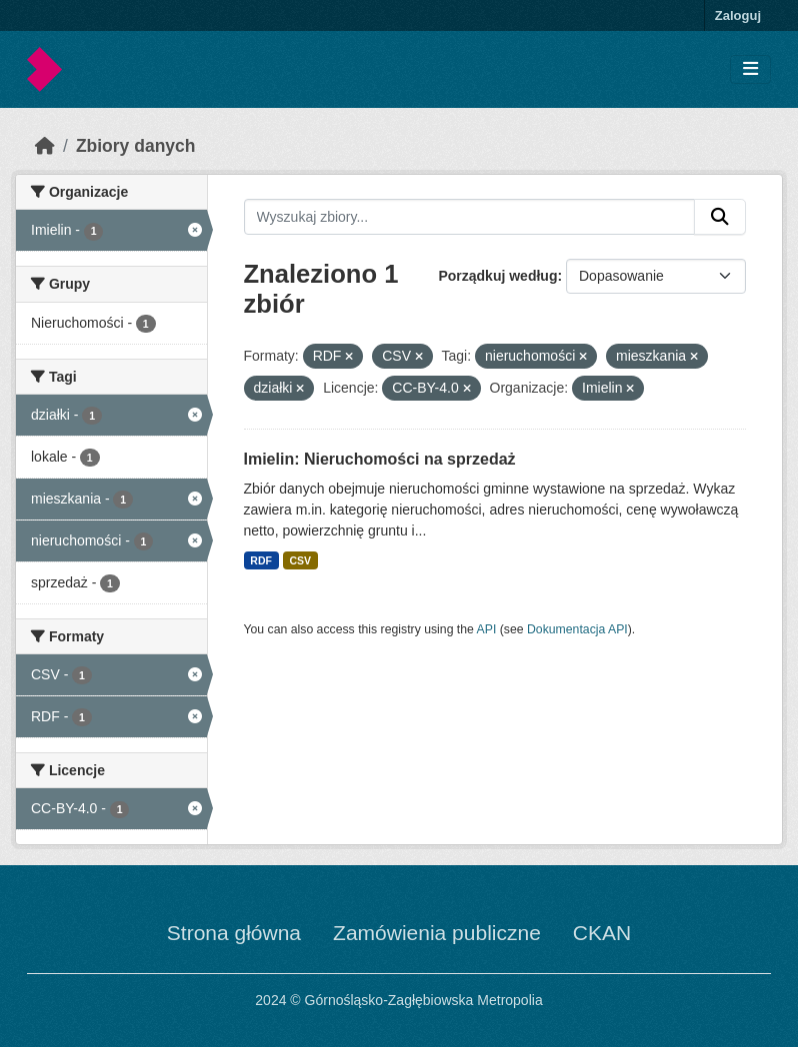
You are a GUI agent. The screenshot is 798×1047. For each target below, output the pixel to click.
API (487, 629)
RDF (261, 560)
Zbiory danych (136, 146)
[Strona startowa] (45, 146)
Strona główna (234, 932)
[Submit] (720, 217)
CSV (300, 560)
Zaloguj (738, 15)
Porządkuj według (497, 276)
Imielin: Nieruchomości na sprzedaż (380, 459)
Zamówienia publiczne (437, 932)
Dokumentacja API (577, 629)
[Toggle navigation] (750, 69)
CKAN (602, 932)
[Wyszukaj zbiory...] (470, 217)
